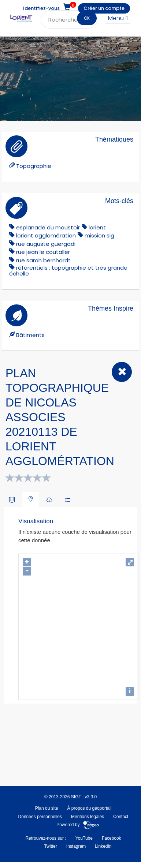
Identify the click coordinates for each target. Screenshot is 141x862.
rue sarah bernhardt (43, 260)
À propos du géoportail (89, 808)
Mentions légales (87, 816)
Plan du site (46, 808)
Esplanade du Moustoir (48, 227)
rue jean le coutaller (43, 252)
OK (87, 18)
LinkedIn (103, 846)
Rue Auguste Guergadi (45, 244)
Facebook (111, 838)
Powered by (77, 824)
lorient (97, 227)
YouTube (84, 838)
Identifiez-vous (41, 8)
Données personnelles (40, 816)
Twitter (50, 846)
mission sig (99, 235)
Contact (120, 816)
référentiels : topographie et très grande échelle (68, 270)
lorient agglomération (46, 235)
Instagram (76, 846)
